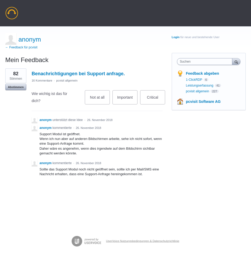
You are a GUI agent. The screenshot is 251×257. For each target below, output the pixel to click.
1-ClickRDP (194, 80)
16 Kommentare (42, 80)
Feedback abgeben (202, 73)
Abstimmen (16, 87)
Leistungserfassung (200, 85)
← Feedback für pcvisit (21, 47)
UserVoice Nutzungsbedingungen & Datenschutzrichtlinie (142, 240)
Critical (156, 99)
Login (176, 37)
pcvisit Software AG (203, 101)
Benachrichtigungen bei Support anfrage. (78, 73)
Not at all (100, 99)
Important (127, 99)
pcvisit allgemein (67, 80)
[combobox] (206, 61)
